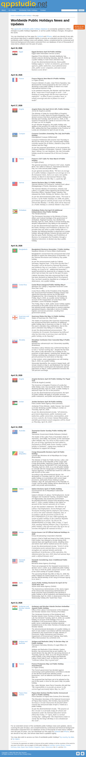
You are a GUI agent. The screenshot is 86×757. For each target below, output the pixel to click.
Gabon (21, 489)
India (18, 747)
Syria (20, 583)
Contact (43, 10)
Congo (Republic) (22, 453)
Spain (43, 747)
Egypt (21, 52)
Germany (13, 747)
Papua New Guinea (23, 694)
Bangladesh (23, 249)
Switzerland (49, 747)
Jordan (21, 402)
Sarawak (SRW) (22, 561)
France (21, 78)
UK (57, 747)
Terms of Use (18, 754)
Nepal (23, 747)
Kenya (21, 532)
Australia (22, 431)
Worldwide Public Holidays (28, 10)
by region (16, 739)
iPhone (49, 36)
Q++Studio (12, 10)
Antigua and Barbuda (23, 642)
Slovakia (22, 340)
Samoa (21, 182)
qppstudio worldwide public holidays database (31, 29)
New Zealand (29, 747)
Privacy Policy (27, 754)
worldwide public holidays (23, 15)
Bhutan (63, 745)
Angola (21, 109)
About (4, 10)
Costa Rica (23, 285)
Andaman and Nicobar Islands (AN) (24, 608)
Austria (57, 745)
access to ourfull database (79, 27)
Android (40, 36)
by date (71, 737)
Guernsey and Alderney (24, 317)
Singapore (37, 747)
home (12, 15)
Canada (68, 745)
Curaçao (22, 133)
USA (64, 747)
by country (64, 737)
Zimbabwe (22, 210)
